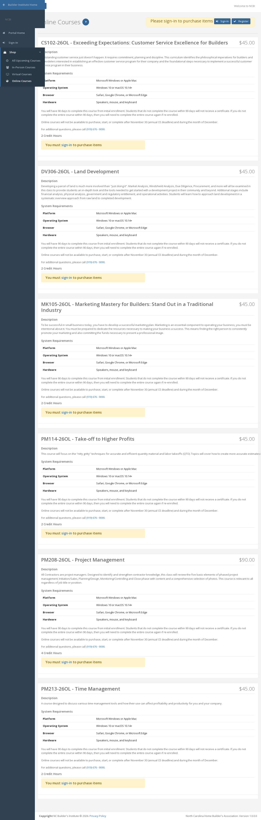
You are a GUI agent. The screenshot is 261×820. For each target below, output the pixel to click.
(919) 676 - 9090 (105, 135)
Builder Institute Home (20, 5)
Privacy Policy (108, 816)
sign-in (76, 150)
